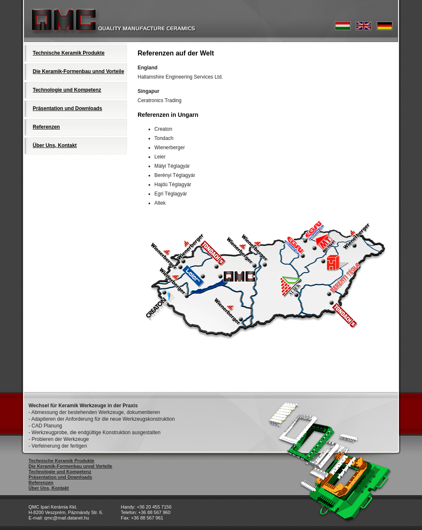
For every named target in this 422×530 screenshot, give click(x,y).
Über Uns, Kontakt (55, 145)
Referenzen (46, 127)
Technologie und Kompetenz (67, 90)
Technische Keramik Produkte (68, 53)
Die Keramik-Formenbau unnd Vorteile (78, 71)
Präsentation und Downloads (67, 108)
